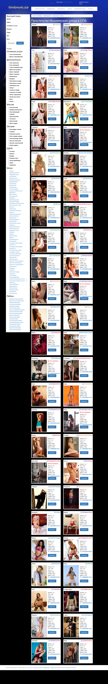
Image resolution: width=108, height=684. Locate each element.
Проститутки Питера (70, 667)
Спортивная (12, 275)
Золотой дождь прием (16, 138)
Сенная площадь (14, 272)
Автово (11, 171)
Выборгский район (14, 302)
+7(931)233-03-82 (54, 423)
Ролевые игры (14, 158)
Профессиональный (16, 109)
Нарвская (12, 225)
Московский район (14, 317)
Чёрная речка (13, 288)
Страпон (12, 131)
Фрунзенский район (15, 327)
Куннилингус (13, 76)
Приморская (13, 257)
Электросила (13, 293)
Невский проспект (14, 226)
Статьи (30, 667)
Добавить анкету (83, 2)
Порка (11, 162)
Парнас (11, 237)
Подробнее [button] (52, 42)
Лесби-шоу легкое (15, 97)
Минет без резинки (15, 69)
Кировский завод (14, 201)
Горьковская (13, 187)
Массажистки (61, 8)
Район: (9, 22)
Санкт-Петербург (67, 2)
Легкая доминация (15, 160)
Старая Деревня (14, 277)
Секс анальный (14, 63)
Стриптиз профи (14, 90)
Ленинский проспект (15, 210)
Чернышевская (13, 289)
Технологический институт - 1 (18, 279)
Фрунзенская (13, 286)
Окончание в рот (14, 85)
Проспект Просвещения (16, 264)
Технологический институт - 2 (18, 280)
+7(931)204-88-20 (54, 63)
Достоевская (13, 194)
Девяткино (12, 192)
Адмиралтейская (14, 172)
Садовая (12, 270)
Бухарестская (13, 178)
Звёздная (12, 198)
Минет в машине (14, 74)
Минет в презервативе (16, 56)
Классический (14, 107)
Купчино (11, 207)
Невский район (13, 318)
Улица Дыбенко (13, 284)
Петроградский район (15, 320)
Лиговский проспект (15, 214)
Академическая (13, 174)
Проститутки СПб (40, 8)
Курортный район (14, 315)
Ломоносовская (13, 216)
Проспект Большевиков (16, 261)
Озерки (11, 234)
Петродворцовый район (16, 322)
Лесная (11, 212)
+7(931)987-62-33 (54, 217)
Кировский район (14, 306)
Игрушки (12, 78)
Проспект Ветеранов (15, 262)
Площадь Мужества (15, 253)
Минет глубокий (14, 72)
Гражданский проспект (16, 191)
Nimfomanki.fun (18, 8)
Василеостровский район (16, 300)
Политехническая (14, 255)
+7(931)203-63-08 (54, 38)
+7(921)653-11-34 (86, 38)
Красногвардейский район (17, 309)
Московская (12, 221)
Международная (14, 219)
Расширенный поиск (79, 8)
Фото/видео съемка (15, 129)
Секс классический (15, 54)
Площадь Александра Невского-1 (15, 243)
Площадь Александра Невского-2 (15, 247)
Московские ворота (15, 223)
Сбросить (20, 43)
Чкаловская (12, 291)
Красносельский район (16, 311)
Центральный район (15, 329)
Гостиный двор (13, 189)
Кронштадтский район (15, 313)
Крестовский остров (15, 205)
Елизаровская (13, 196)
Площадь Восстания (15, 250)
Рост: (8, 39)
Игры (11, 99)
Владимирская (13, 181)
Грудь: (9, 32)
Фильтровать (11, 43)
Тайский (12, 114)
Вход (80, 3)
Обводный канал (14, 230)
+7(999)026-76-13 (54, 448)
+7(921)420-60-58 (86, 243)
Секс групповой (14, 65)
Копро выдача (14, 145)
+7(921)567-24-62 (86, 89)
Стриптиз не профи (15, 92)
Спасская (12, 273)
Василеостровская (14, 180)
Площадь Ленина (14, 252)
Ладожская (12, 208)
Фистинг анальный (15, 140)
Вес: (8, 35)
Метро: (9, 19)
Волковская (12, 183)
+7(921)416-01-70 (86, 296)
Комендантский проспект (16, 203)
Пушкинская (12, 266)
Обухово (11, 232)
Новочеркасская (14, 228)
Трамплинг (13, 165)
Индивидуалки (51, 8)
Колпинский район (14, 308)
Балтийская (12, 176)
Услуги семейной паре (16, 67)
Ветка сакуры (14, 123)
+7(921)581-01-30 (86, 192)
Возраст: (9, 29)
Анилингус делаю (15, 134)
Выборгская (12, 185)
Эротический (13, 121)
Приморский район (14, 324)
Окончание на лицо (15, 83)
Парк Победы (13, 235)
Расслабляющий (14, 112)
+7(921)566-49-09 (86, 371)
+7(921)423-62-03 (54, 140)
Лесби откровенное (15, 94)
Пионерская (12, 241)
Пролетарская (13, 259)
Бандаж (12, 156)
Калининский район (15, 304)
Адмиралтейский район (16, 299)
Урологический (14, 116)
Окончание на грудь (15, 81)
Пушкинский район (14, 326)
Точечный (12, 118)
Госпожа (12, 151)
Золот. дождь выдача (16, 136)
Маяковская (12, 217)
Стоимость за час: (12, 25)
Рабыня (12, 153)
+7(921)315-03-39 (54, 89)
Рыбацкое (12, 268)
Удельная (12, 282)
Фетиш (12, 101)
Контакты (90, 8)
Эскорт (12, 87)
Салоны (69, 8)
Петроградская (13, 239)
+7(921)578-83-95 (54, 243)
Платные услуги (37, 667)
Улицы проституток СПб (57, 667)
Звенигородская (14, 199)
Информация (46, 667)
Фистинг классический (16, 143)
